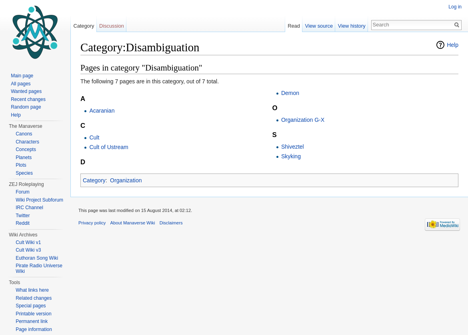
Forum (23, 192)
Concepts (26, 149)
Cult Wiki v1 (28, 242)
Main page (22, 76)
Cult (94, 137)
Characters (27, 142)
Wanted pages (26, 91)
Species (24, 173)
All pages (20, 84)
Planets (24, 157)
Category (94, 180)
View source (319, 26)
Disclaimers (171, 222)
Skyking (291, 156)
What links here (32, 290)
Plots (21, 165)
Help (452, 45)
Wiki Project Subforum (39, 200)
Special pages (31, 306)
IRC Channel (29, 207)
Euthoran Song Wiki (37, 258)
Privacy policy (92, 222)
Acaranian (101, 110)
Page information (34, 329)
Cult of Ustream (108, 147)
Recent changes (28, 99)
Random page (26, 107)
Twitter (23, 215)
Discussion (111, 26)
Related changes (34, 298)
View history (352, 26)
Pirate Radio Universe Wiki (39, 268)
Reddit (23, 223)
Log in (455, 7)
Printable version (33, 314)
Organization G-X (302, 120)
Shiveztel (292, 146)
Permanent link (32, 321)
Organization (126, 180)
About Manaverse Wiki (132, 222)
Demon (290, 93)
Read (294, 26)
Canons (24, 134)
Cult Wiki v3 (28, 250)
